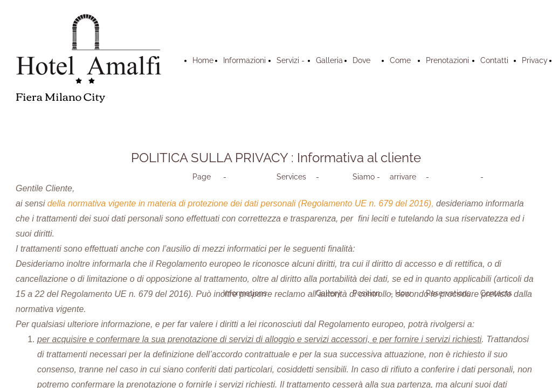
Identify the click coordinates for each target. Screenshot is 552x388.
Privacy (535, 60)
